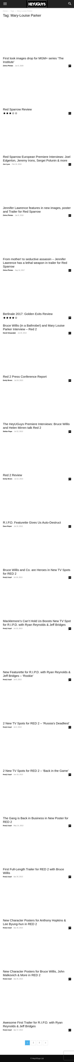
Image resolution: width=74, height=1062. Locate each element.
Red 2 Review (12, 475)
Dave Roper (7, 526)
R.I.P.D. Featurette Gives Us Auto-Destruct (32, 522)
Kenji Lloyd (7, 577)
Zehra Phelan (8, 66)
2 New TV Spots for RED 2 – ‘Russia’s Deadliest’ (36, 723)
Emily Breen (7, 380)
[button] (5, 4)
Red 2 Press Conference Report (25, 376)
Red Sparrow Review (17, 109)
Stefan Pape (7, 431)
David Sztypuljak (9, 333)
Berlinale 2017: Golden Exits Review (28, 314)
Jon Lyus (6, 164)
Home (5, 11)
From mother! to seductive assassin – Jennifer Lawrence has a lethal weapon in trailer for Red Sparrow (35, 262)
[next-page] (45, 1042)
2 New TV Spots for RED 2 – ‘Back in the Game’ (36, 770)
